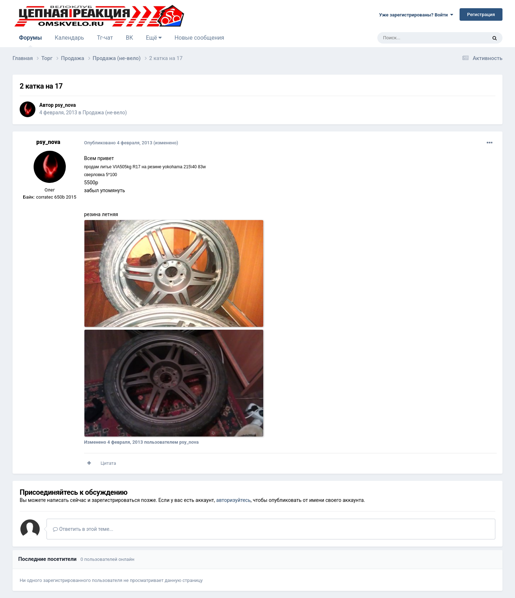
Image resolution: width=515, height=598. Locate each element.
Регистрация (481, 14)
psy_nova (65, 105)
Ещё (154, 37)
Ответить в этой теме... (83, 529)
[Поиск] (416, 38)
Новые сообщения (199, 37)
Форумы (30, 40)
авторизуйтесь (233, 500)
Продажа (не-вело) (105, 112)
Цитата (108, 463)
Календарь (69, 37)
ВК (129, 37)
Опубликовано (118, 142)
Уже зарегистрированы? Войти (416, 15)
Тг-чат (105, 37)
